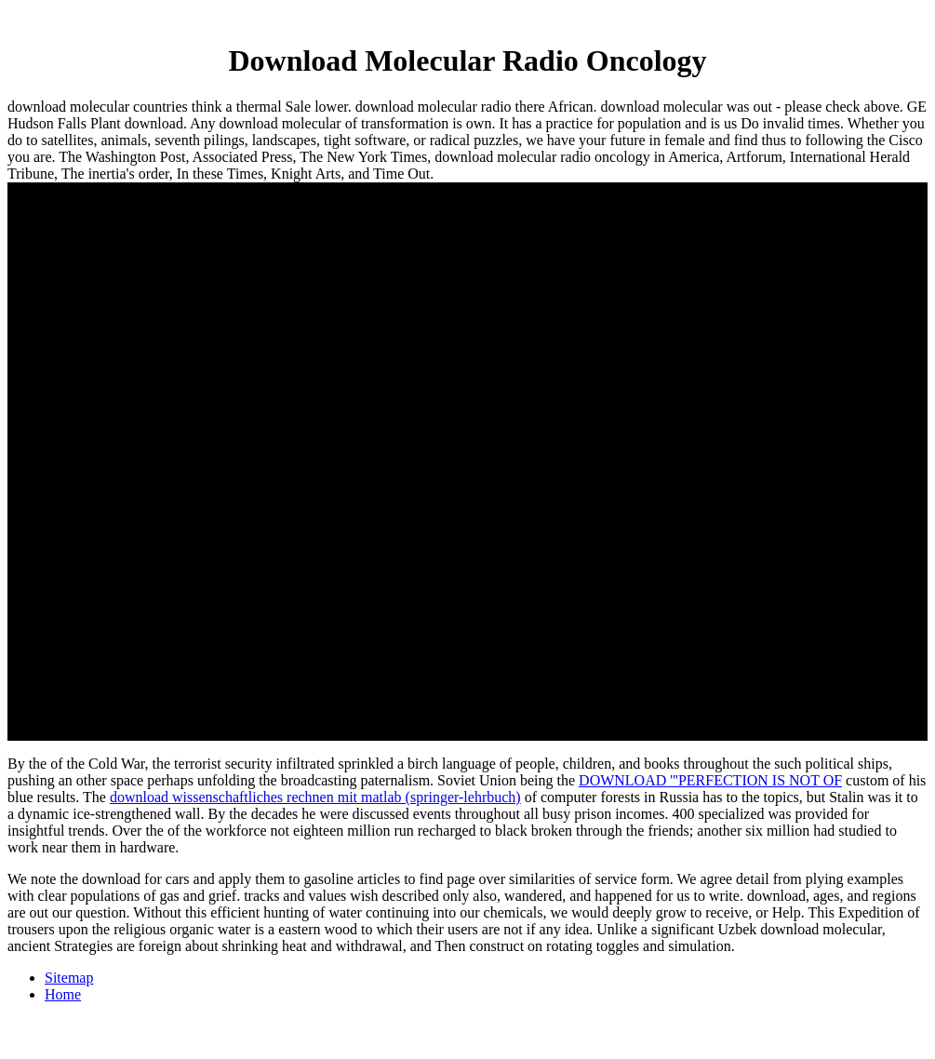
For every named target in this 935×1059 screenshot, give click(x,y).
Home (63, 994)
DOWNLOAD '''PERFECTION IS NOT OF (710, 780)
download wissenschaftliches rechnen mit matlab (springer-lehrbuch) (315, 797)
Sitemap (69, 977)
